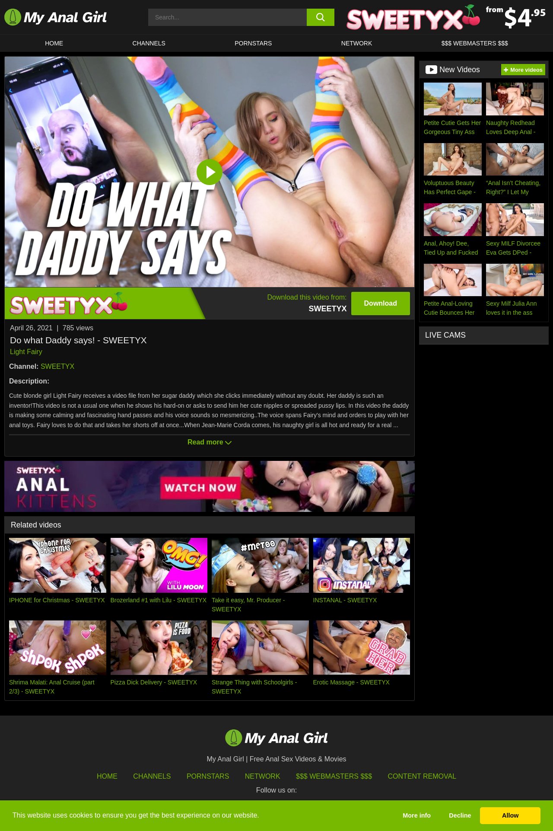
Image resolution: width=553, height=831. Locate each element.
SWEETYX (57, 366)
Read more (210, 442)
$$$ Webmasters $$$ (334, 776)
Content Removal (422, 776)
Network (356, 43)
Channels (152, 776)
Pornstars (253, 43)
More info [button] (417, 815)
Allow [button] (510, 815)
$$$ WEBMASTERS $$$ (475, 43)
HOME (54, 43)
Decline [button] (460, 815)
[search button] (321, 17)
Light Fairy (26, 351)
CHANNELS (149, 43)
